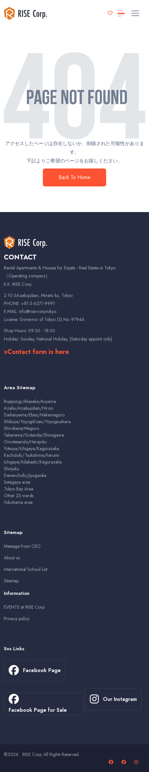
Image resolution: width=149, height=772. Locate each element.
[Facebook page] (112, 762)
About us (12, 557)
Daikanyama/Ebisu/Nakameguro (34, 415)
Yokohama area (18, 502)
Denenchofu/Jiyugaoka (25, 475)
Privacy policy (16, 618)
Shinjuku (11, 468)
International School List (25, 569)
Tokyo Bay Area (18, 489)
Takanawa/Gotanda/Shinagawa (34, 435)
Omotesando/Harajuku (25, 442)
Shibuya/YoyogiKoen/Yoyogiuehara (37, 421)
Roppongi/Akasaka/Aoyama (30, 401)
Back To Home (74, 177)
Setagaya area (17, 482)
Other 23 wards (19, 495)
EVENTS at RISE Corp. (24, 607)
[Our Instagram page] (137, 762)
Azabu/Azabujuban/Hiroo (28, 408)
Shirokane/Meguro (21, 428)
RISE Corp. (32, 754)
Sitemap (11, 581)
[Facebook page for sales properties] (125, 762)
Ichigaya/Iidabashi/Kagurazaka (33, 462)
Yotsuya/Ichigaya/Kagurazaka (31, 448)
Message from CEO (22, 546)
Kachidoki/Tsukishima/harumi (31, 455)
